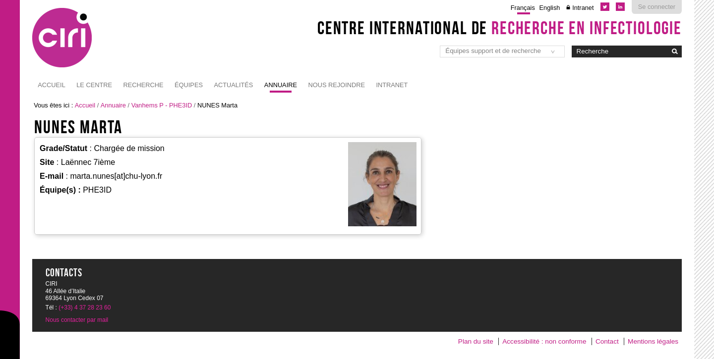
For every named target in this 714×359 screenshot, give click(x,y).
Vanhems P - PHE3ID (161, 105)
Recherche (143, 85)
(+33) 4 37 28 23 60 (85, 307)
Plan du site (475, 341)
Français (523, 7)
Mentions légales (653, 341)
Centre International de (499, 28)
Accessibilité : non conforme (544, 341)
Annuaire (280, 85)
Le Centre (94, 85)
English (549, 7)
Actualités (233, 85)
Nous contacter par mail (77, 319)
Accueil (51, 85)
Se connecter (656, 6)
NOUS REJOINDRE (336, 85)
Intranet (583, 7)
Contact (607, 341)
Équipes (189, 85)
